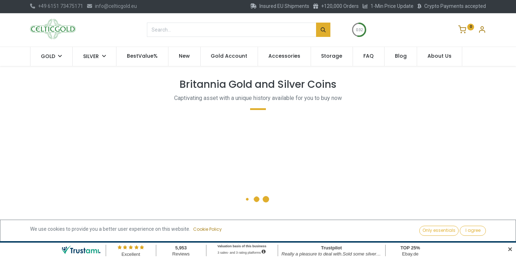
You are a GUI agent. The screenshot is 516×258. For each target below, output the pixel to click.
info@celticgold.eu (112, 6)
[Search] (323, 30)
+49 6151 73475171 (56, 6)
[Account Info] (482, 30)
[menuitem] (142, 56)
